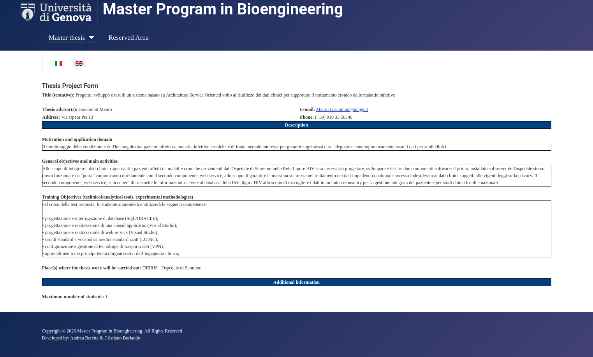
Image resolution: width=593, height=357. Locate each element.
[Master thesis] (90, 37)
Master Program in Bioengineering (223, 9)
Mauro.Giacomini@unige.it (342, 109)
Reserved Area (128, 37)
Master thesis (67, 37)
